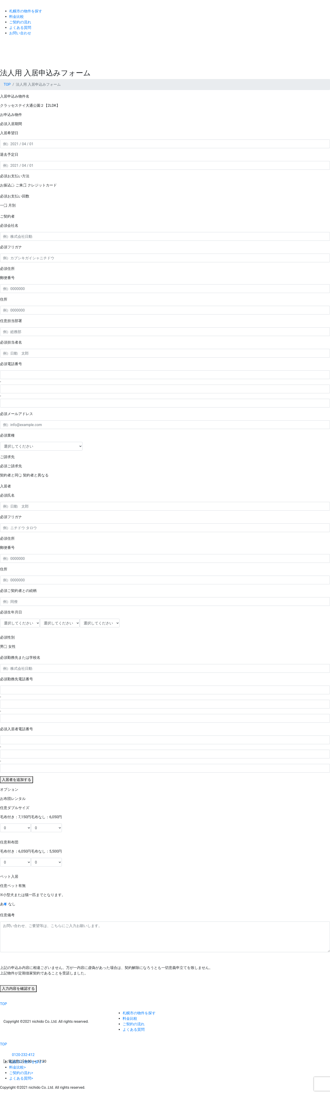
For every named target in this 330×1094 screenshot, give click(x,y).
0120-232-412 (19, 1055)
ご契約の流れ (20, 22)
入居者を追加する (16, 779)
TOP (7, 84)
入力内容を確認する (18, 988)
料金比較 (16, 16)
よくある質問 (20, 27)
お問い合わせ (20, 33)
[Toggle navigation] (315, 49)
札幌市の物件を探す (25, 11)
